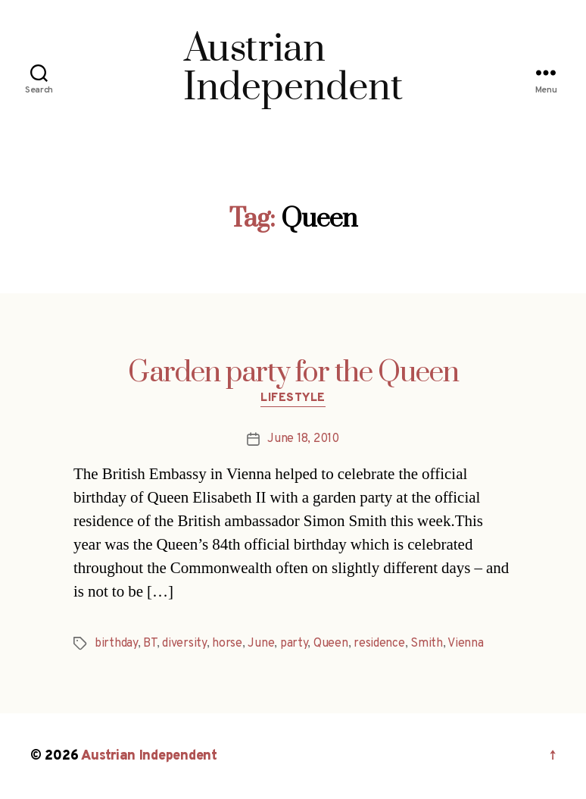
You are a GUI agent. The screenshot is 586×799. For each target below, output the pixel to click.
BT (149, 643)
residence (379, 643)
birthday (116, 643)
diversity (184, 643)
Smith (426, 643)
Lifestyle (293, 399)
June (261, 643)
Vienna (465, 643)
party (294, 643)
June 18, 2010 (303, 438)
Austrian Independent (149, 756)
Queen (330, 643)
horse (227, 643)
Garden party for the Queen (293, 373)
